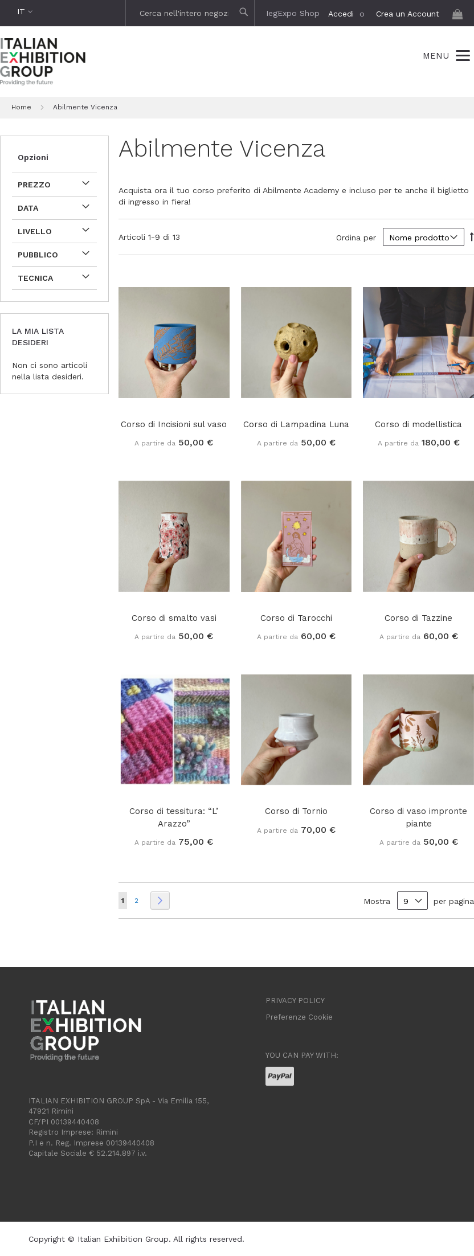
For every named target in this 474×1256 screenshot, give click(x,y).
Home (22, 107)
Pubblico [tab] (38, 254)
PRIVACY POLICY (295, 1000)
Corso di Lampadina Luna (296, 424)
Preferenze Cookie (299, 1017)
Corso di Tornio (296, 811)
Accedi (341, 13)
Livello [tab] (35, 231)
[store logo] (42, 63)
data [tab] (28, 207)
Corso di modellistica (418, 424)
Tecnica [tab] (35, 278)
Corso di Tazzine (418, 618)
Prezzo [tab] (34, 184)
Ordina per (356, 237)
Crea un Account (407, 13)
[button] (24, 12)
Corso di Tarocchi (296, 618)
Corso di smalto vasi (174, 618)
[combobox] (191, 13)
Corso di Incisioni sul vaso (174, 424)
